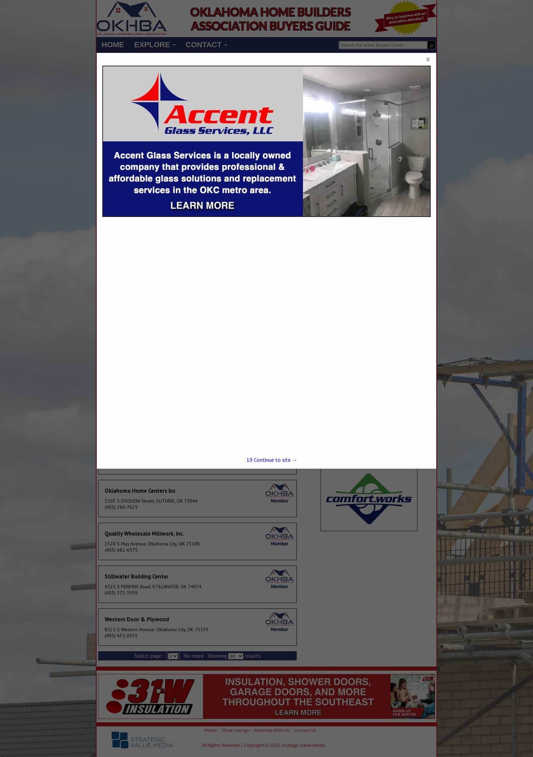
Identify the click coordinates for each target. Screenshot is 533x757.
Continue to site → (271, 459)
